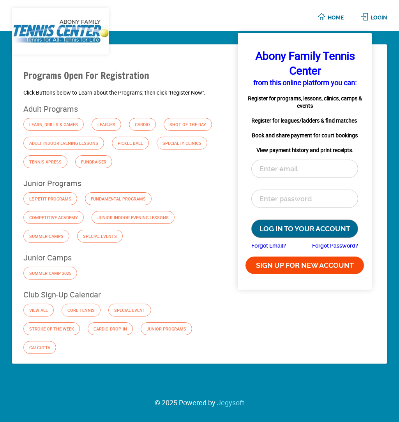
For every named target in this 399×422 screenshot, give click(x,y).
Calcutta (39, 347)
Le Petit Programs (50, 199)
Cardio (142, 124)
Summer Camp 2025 (50, 273)
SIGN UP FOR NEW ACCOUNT (305, 265)
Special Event (129, 310)
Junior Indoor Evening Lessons (133, 217)
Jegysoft (230, 402)
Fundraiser (93, 162)
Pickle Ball (130, 143)
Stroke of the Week (51, 329)
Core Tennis (81, 310)
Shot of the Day (187, 124)
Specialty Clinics (181, 143)
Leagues (106, 124)
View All (38, 310)
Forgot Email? (268, 246)
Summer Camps (46, 236)
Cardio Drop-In (110, 329)
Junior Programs (166, 329)
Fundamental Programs (118, 199)
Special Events (100, 236)
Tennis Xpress (45, 162)
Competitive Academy (53, 217)
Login (379, 17)
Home (336, 17)
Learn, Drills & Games (53, 124)
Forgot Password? (335, 246)
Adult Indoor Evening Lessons (63, 143)
